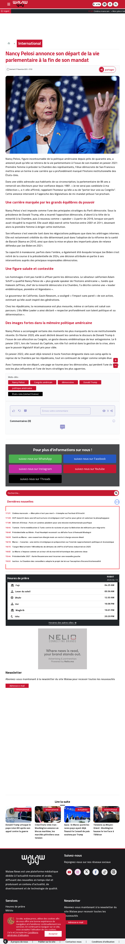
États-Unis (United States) (25, 394)
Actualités (83, 810)
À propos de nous (19, 942)
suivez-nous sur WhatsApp (35, 458)
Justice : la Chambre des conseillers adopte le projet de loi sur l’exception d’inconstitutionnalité (56, 561)
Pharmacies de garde (18, 914)
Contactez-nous (74, 942)
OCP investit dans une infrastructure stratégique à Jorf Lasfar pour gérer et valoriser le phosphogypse (60, 518)
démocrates (68, 382)
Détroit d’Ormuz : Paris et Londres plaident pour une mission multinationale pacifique (52, 523)
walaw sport (13, 926)
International (29, 43)
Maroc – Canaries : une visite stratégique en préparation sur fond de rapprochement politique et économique (63, 542)
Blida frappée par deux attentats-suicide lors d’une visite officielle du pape (47, 566)
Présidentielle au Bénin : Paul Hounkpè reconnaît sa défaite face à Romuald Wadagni (51, 532)
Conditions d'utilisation (103, 942)
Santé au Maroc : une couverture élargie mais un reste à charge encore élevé (48, 537)
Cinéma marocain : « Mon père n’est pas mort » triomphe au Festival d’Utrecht (48, 513)
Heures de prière (15, 906)
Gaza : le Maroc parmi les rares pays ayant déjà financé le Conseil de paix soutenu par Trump (77, 829)
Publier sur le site (46, 942)
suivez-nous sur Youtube (90, 469)
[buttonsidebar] (9, 4)
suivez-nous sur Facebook (90, 458)
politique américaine (22, 388)
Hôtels (9, 918)
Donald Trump (90, 382)
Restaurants (13, 922)
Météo (9, 910)
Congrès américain (43, 382)
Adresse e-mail (17, 686)
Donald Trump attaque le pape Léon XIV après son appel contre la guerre (18, 828)
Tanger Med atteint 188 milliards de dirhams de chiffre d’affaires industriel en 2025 (51, 547)
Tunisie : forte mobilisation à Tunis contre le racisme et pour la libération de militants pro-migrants (58, 527)
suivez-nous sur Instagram (35, 469)
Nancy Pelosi (18, 382)
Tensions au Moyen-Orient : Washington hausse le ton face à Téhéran (103, 829)
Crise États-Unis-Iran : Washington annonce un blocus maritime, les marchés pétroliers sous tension (47, 831)
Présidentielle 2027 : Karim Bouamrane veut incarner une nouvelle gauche (46, 556)
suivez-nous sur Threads (35, 479)
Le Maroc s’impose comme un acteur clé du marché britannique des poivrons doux (49, 551)
